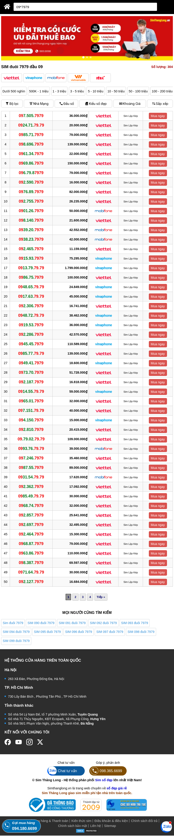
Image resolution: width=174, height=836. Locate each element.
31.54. (31, 477)
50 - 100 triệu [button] (138, 91)
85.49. (31, 496)
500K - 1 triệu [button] (39, 91)
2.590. (31, 182)
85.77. (31, 353)
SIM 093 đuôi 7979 (134, 623)
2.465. (31, 249)
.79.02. (31, 439)
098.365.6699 (105, 771)
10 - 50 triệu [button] (116, 91)
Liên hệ (95, 826)
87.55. (31, 467)
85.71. (31, 134)
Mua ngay (158, 116)
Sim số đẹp (104, 780)
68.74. (31, 505)
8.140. (31, 220)
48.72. (31, 315)
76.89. (31, 192)
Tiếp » (101, 597)
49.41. (31, 363)
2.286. (31, 334)
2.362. (31, 486)
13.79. (31, 268)
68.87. (31, 543)
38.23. (31, 239)
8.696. (31, 144)
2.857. (31, 515)
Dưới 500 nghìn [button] (13, 91)
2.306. (31, 306)
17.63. (31, 296)
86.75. (31, 277)
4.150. (31, 420)
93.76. (31, 448)
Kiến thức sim (81, 821)
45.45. (31, 344)
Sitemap (110, 826)
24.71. (31, 125)
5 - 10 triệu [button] (96, 91)
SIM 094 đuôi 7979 (16, 632)
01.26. (31, 211)
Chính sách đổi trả (144, 821)
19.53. (31, 325)
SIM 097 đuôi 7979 (109, 632)
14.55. (31, 391)
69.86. (31, 163)
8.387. (31, 562)
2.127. (31, 581)
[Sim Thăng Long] (7, 6)
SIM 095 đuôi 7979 (47, 632)
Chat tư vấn (62, 771)
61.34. (31, 153)
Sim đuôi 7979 (13, 623)
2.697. (31, 524)
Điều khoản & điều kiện (111, 821)
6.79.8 (31, 173)
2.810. (31, 429)
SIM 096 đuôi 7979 (78, 632)
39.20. (31, 230)
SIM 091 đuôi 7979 (72, 623)
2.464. (31, 534)
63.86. (31, 553)
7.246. (31, 458)
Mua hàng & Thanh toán (51, 821)
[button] (11, 77)
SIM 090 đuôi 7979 (40, 623)
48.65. (31, 287)
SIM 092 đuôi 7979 (103, 623)
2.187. (31, 382)
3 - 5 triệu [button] (77, 91)
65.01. (31, 401)
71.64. (31, 572)
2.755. (31, 201)
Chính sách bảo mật (72, 826)
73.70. (31, 372)
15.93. (31, 258)
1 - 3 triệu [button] (59, 91)
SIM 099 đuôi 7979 (16, 641)
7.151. (31, 410)
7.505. (31, 115)
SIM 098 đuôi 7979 (141, 632)
